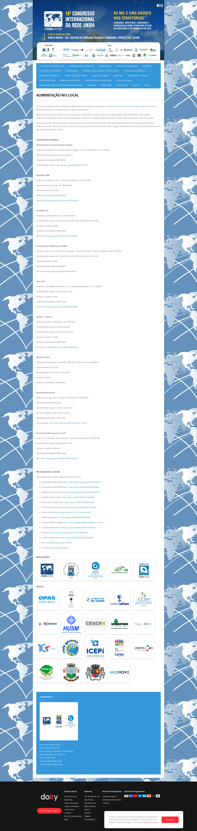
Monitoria (118, 75)
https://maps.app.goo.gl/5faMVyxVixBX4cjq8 (78, 507)
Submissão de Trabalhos (49, 75)
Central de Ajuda (71, 803)
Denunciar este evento (111, 799)
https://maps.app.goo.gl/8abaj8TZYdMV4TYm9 (68, 165)
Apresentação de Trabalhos (81, 66)
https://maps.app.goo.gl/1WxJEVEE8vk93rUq (82, 492)
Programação (104, 66)
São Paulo (89, 799)
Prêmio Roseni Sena (47, 80)
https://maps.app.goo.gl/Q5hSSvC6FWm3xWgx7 (75, 527)
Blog (66, 819)
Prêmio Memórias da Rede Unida (98, 80)
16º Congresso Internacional (52, 66)
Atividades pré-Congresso (126, 66)
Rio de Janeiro (90, 803)
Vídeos (147, 85)
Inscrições (146, 66)
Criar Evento (69, 809)
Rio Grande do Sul (92, 796)
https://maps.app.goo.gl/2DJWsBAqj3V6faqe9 (80, 487)
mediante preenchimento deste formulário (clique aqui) (127, 106)
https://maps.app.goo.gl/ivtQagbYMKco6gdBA (59, 306)
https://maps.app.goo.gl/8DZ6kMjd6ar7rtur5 (76, 502)
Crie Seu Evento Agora (49, 811)
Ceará (87, 809)
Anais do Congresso (100, 75)
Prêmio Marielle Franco (70, 80)
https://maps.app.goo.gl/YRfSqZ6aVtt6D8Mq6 (68, 532)
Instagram (161, 5)
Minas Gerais (90, 806)
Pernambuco (90, 819)
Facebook (158, 5)
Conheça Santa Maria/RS (134, 71)
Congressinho (72, 71)
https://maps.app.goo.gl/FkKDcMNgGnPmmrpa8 (83, 522)
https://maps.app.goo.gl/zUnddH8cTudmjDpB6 (75, 497)
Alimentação (106, 85)
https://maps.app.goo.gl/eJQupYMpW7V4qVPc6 (82, 482)
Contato (136, 85)
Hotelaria (91, 85)
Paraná (88, 813)
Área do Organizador (73, 816)
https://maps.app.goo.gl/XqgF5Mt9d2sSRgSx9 (59, 458)
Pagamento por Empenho (50, 71)
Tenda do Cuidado (124, 80)
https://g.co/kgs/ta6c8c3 (59, 547)
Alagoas (88, 816)
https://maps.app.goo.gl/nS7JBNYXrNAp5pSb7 (59, 347)
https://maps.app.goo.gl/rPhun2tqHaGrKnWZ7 (59, 200)
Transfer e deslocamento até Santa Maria (101, 71)
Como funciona (70, 796)
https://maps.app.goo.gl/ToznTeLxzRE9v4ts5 (72, 512)
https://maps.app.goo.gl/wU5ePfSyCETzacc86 (68, 423)
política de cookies (150, 822)
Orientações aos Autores (76, 75)
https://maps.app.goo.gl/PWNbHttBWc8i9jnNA (72, 517)
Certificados (121, 85)
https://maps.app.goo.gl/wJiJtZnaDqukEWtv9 (58, 271)
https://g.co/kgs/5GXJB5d (61, 542)
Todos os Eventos (71, 806)
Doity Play (68, 799)
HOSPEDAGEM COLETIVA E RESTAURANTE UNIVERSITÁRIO (60, 85)
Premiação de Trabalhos (138, 75)
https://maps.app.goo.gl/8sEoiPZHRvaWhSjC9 (59, 236)
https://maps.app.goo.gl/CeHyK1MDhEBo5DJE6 (74, 537)
